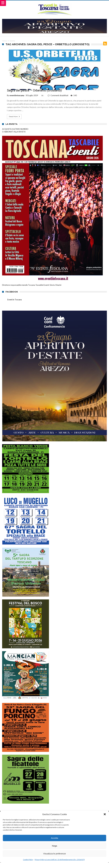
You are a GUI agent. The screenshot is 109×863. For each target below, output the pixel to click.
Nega (54, 846)
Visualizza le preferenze (54, 853)
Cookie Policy (28, 859)
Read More (14, 116)
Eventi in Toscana (14, 299)
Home (4, 41)
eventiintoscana (17, 95)
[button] (104, 814)
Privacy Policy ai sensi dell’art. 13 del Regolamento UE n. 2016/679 (60, 859)
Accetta (54, 838)
